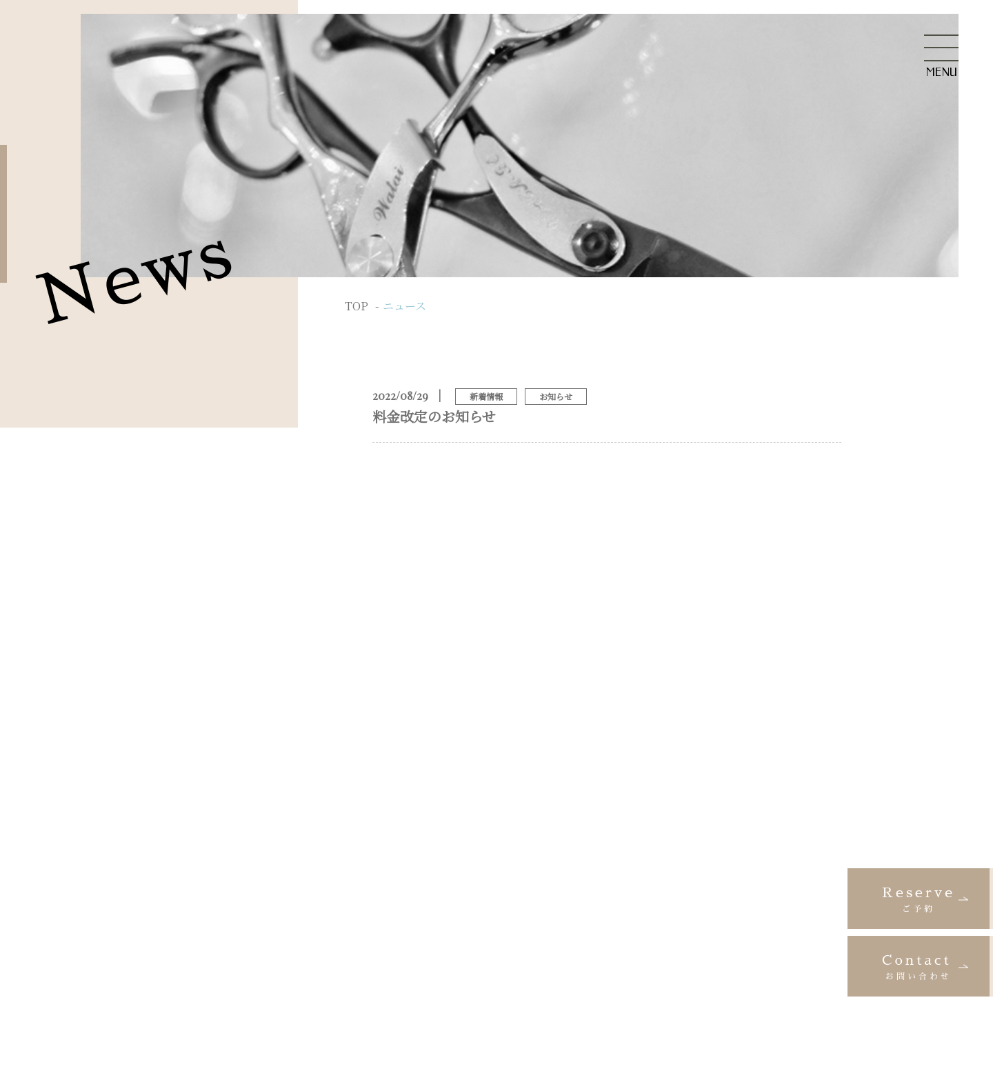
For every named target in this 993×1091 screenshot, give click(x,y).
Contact (918, 968)
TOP (356, 306)
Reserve (918, 900)
